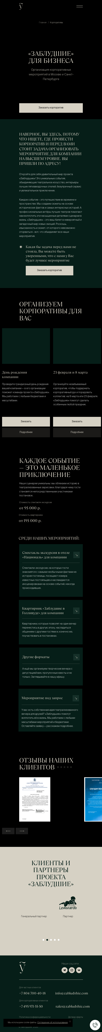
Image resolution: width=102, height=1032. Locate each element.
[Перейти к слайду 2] (47, 940)
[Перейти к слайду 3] (51, 940)
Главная (43, 23)
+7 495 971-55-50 (31, 1006)
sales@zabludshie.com (72, 1006)
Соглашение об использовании (52, 1023)
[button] (79, 6)
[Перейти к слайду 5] (58, 940)
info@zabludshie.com (71, 993)
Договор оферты (75, 1017)
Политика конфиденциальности (34, 1017)
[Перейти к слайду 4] (55, 940)
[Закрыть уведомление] (70, 1021)
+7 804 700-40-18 (32, 993)
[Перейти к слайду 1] (43, 940)
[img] (26, 346)
